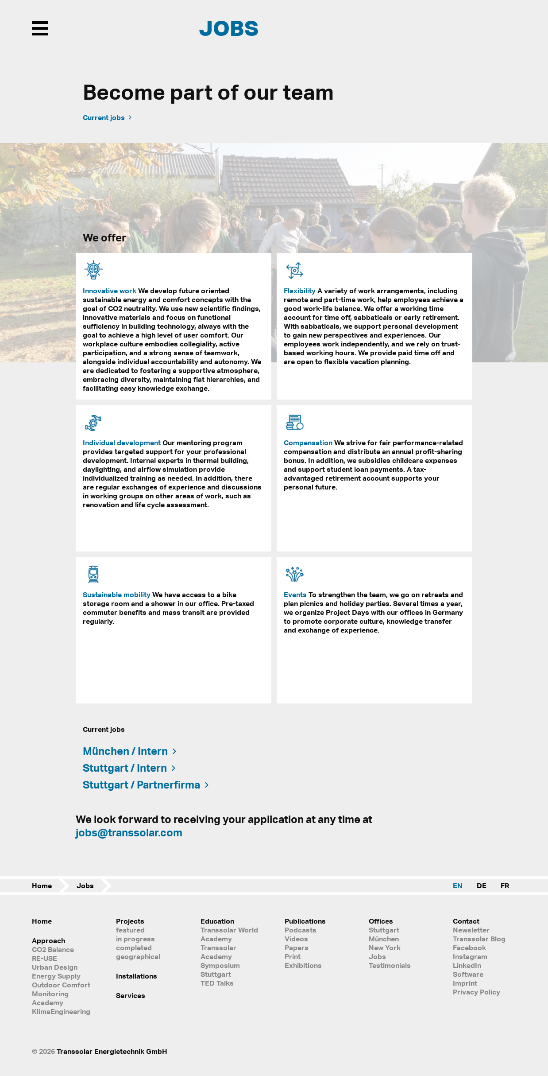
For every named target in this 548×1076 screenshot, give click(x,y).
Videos (296, 938)
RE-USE (44, 958)
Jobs (85, 885)
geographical (138, 956)
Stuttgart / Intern (130, 767)
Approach (48, 940)
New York (385, 947)
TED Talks (217, 983)
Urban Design (54, 967)
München (384, 938)
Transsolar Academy (218, 952)
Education (217, 921)
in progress (135, 938)
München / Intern (130, 750)
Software (468, 974)
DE (481, 885)
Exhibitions (303, 965)
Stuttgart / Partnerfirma (146, 784)
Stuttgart (384, 929)
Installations (136, 975)
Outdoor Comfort (61, 984)
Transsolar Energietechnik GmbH (112, 1051)
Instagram (470, 956)
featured (130, 929)
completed (134, 947)
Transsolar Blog (479, 938)
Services (130, 995)
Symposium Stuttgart (220, 970)
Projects (130, 921)
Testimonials (390, 965)
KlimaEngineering (61, 1011)
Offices (381, 921)
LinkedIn (467, 965)
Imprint (465, 983)
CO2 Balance (53, 949)
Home (42, 885)
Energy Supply (56, 975)
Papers (297, 947)
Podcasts (300, 929)
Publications (305, 921)
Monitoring (50, 993)
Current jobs (108, 117)
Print (293, 956)
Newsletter (471, 929)
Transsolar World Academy (229, 934)
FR (505, 885)
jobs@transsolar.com (129, 832)
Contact (466, 921)
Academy (47, 1002)
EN (458, 885)
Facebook (469, 947)
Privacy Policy (476, 991)
